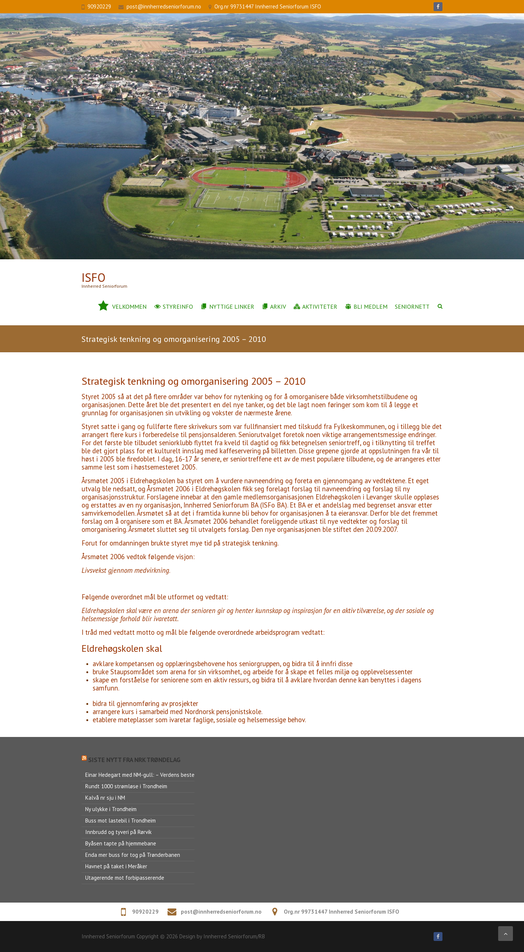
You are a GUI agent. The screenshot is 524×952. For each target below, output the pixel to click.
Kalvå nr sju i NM (105, 797)
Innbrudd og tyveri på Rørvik (118, 831)
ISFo (94, 277)
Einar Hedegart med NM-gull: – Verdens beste (139, 774)
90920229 (99, 6)
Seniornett (412, 306)
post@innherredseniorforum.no (164, 6)
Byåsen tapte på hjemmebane (120, 843)
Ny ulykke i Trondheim (111, 809)
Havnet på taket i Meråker (116, 866)
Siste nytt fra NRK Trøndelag (134, 760)
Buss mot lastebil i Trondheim (120, 820)
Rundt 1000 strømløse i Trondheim (126, 786)
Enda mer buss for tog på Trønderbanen (132, 854)
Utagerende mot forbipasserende (124, 877)
